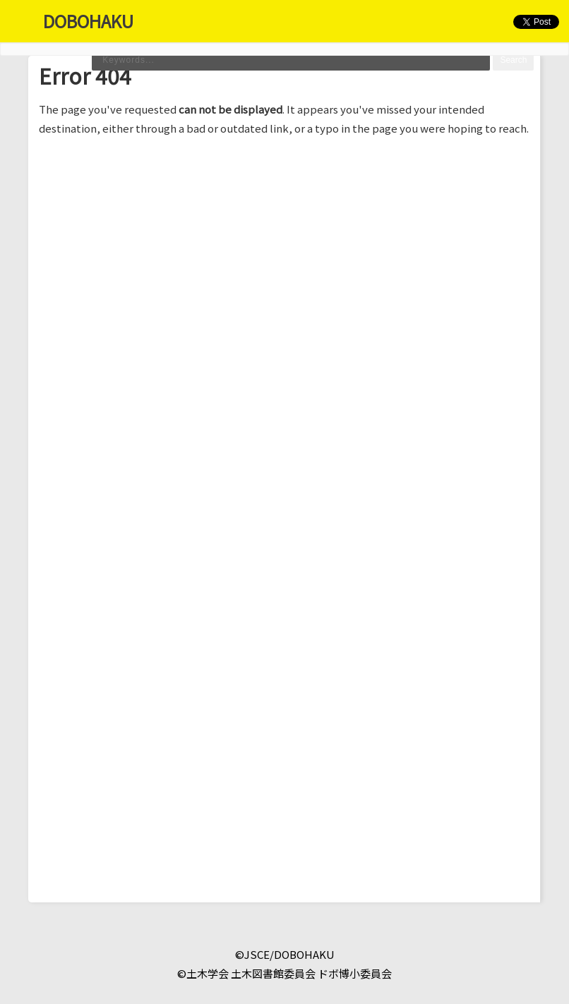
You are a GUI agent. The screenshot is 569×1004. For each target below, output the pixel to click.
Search (513, 60)
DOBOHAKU (88, 20)
